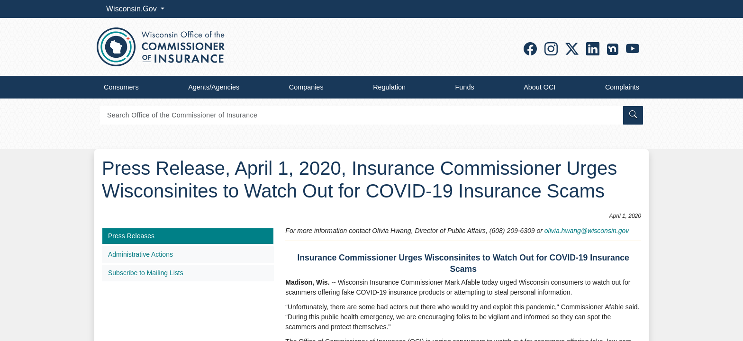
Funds (464, 87)
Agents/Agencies (213, 87)
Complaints (622, 87)
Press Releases (131, 236)
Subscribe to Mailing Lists (145, 273)
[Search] (361, 115)
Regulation (389, 87)
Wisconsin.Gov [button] (132, 9)
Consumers (121, 87)
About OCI (539, 87)
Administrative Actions (140, 254)
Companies (306, 87)
